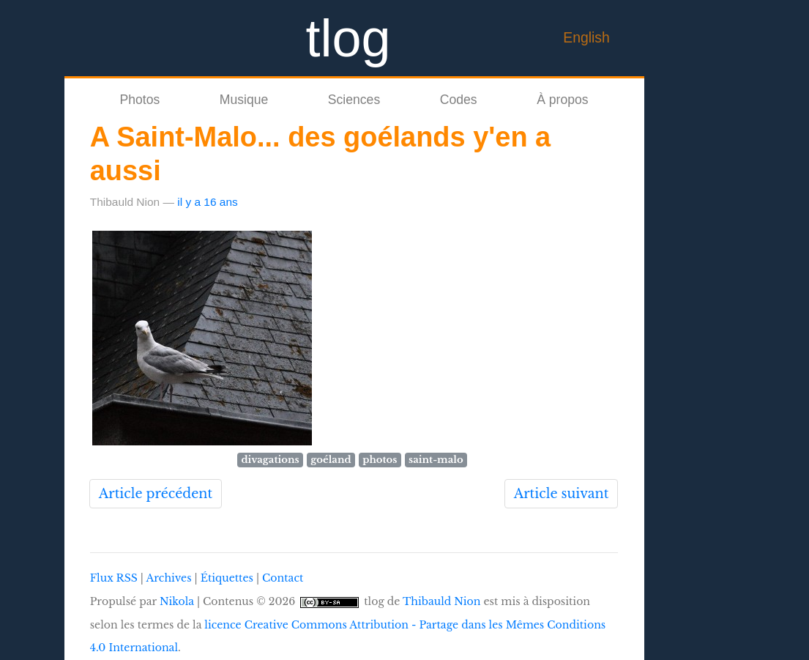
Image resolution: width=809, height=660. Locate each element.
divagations (270, 459)
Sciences (354, 99)
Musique (244, 99)
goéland (330, 459)
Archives (168, 578)
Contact (282, 578)
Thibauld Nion (442, 601)
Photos (139, 99)
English (586, 37)
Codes (458, 99)
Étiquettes (227, 578)
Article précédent (155, 494)
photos (379, 459)
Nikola (177, 601)
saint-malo (436, 459)
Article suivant (561, 494)
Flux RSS (114, 578)
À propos (562, 99)
